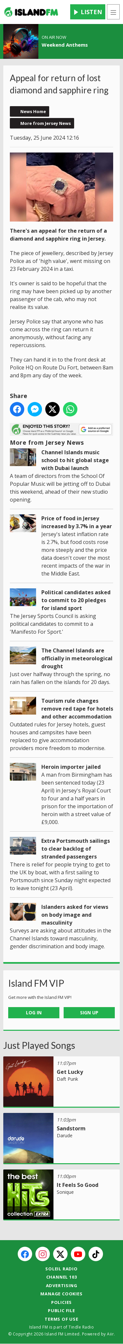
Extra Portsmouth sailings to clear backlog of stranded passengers (75, 848)
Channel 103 (61, 1277)
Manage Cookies (61, 1294)
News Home (33, 111)
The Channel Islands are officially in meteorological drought (77, 658)
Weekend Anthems (65, 45)
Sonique (65, 1192)
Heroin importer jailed (71, 766)
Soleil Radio (61, 1269)
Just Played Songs (39, 1045)
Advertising (61, 1285)
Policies (61, 1302)
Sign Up (89, 1012)
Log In (34, 1012)
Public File (61, 1310)
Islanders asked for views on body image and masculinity (74, 914)
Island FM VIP (36, 983)
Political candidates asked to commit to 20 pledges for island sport (76, 600)
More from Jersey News (45, 123)
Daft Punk (67, 1079)
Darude (64, 1135)
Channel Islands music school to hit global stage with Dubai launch (75, 460)
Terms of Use (61, 1319)
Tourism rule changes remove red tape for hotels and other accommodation (77, 708)
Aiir (110, 1334)
